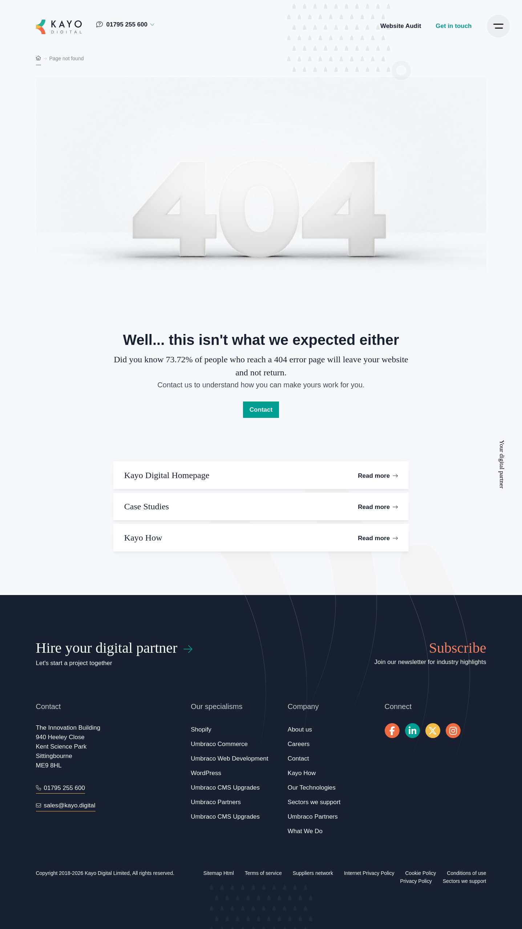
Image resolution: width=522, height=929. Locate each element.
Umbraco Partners (216, 802)
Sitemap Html (218, 873)
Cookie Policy (420, 873)
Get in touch (454, 26)
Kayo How (302, 773)
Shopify (201, 729)
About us (300, 729)
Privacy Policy (416, 881)
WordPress (206, 773)
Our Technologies (312, 787)
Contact (261, 409)
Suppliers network (313, 873)
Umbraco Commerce (219, 744)
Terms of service (263, 873)
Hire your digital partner (107, 648)
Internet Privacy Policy (369, 873)
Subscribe (457, 648)
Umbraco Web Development (229, 758)
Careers (298, 744)
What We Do (305, 831)
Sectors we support (314, 802)
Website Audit (400, 26)
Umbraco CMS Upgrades (225, 787)
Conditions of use (466, 873)
